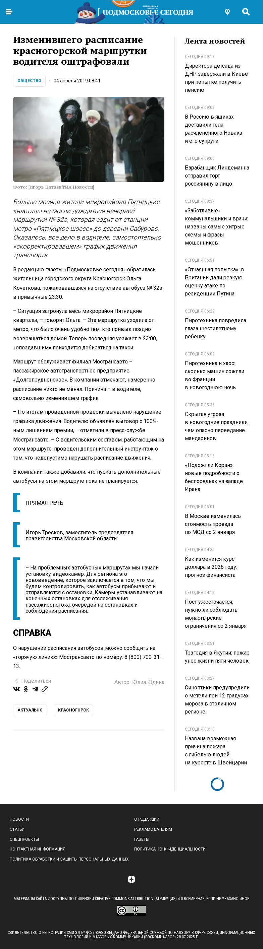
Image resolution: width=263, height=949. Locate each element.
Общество (29, 80)
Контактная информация (37, 849)
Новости (19, 819)
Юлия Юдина (148, 682)
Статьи (17, 829)
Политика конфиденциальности (170, 849)
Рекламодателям (153, 829)
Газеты (141, 839)
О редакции (146, 819)
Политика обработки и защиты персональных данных (69, 859)
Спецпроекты (24, 839)
